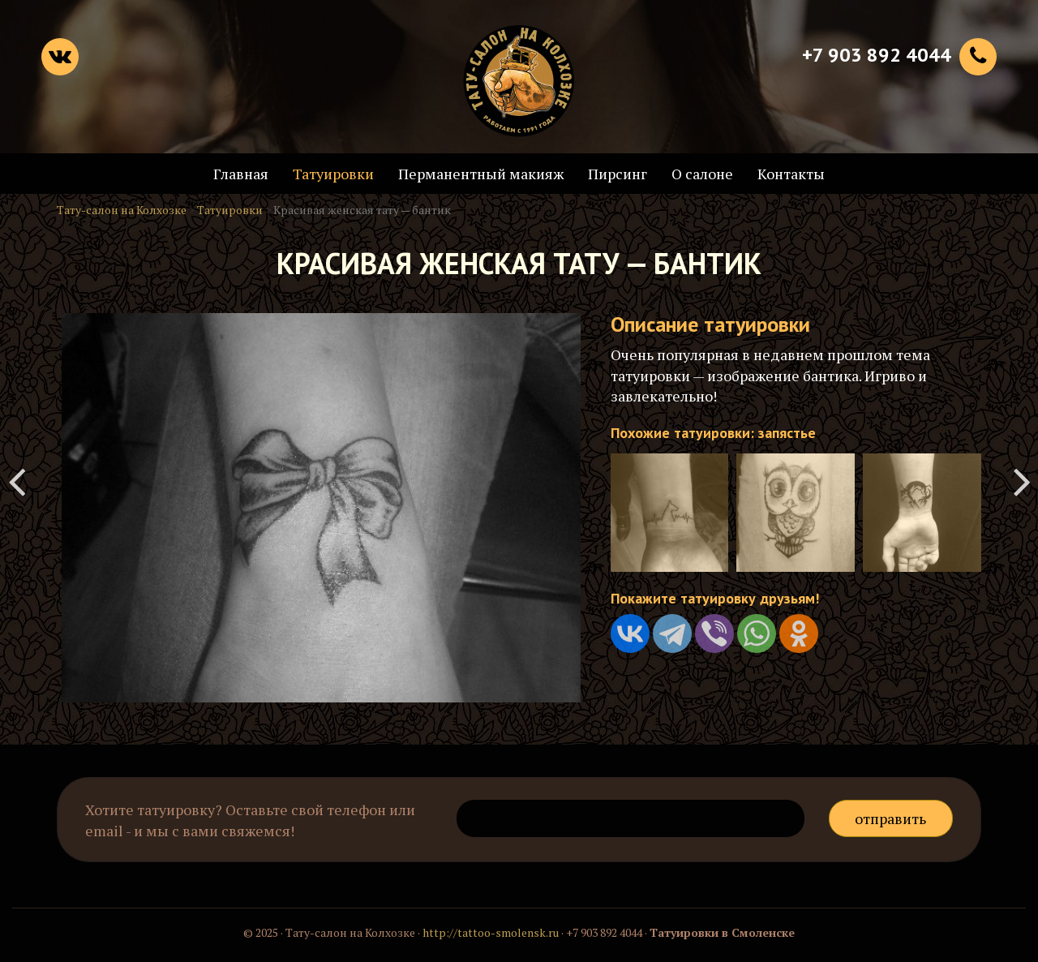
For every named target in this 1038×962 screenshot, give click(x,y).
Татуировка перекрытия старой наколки (16, 481)
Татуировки (333, 173)
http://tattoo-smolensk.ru (490, 932)
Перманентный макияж (481, 173)
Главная (240, 173)
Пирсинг (617, 173)
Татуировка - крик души (1022, 481)
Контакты (791, 173)
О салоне (702, 173)
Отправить (890, 818)
